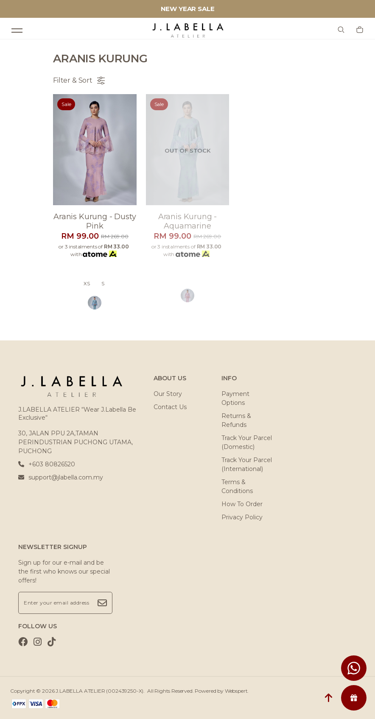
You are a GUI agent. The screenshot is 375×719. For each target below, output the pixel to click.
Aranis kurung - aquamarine (187, 221)
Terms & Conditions (237, 486)
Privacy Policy (242, 517)
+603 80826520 (46, 464)
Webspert (236, 691)
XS (87, 284)
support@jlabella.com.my (60, 477)
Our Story (168, 394)
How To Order (242, 504)
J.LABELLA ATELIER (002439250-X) (99, 691)
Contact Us (170, 407)
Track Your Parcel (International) (246, 464)
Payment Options (235, 398)
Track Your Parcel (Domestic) (246, 442)
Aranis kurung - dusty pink (94, 221)
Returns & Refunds (236, 420)
